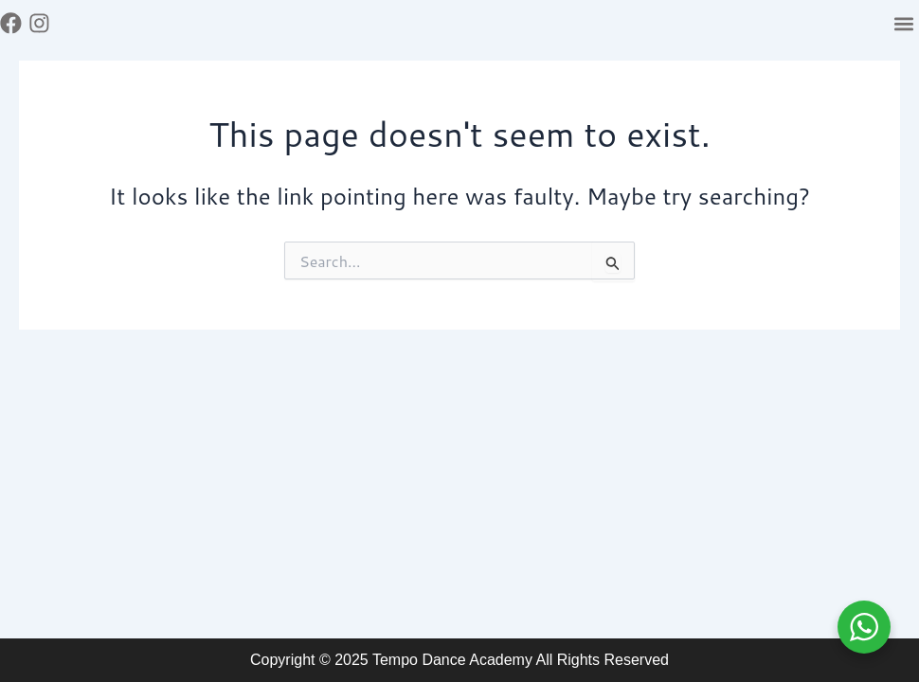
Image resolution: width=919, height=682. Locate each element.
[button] (903, 23)
